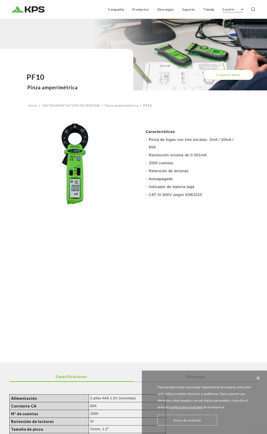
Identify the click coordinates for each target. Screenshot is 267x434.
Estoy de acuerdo (187, 420)
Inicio (32, 105)
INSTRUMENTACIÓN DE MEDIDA (71, 105)
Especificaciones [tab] (71, 376)
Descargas (165, 9)
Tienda (208, 9)
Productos (140, 9)
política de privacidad (186, 407)
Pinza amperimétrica (121, 105)
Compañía (116, 9)
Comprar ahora (228, 75)
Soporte (188, 9)
